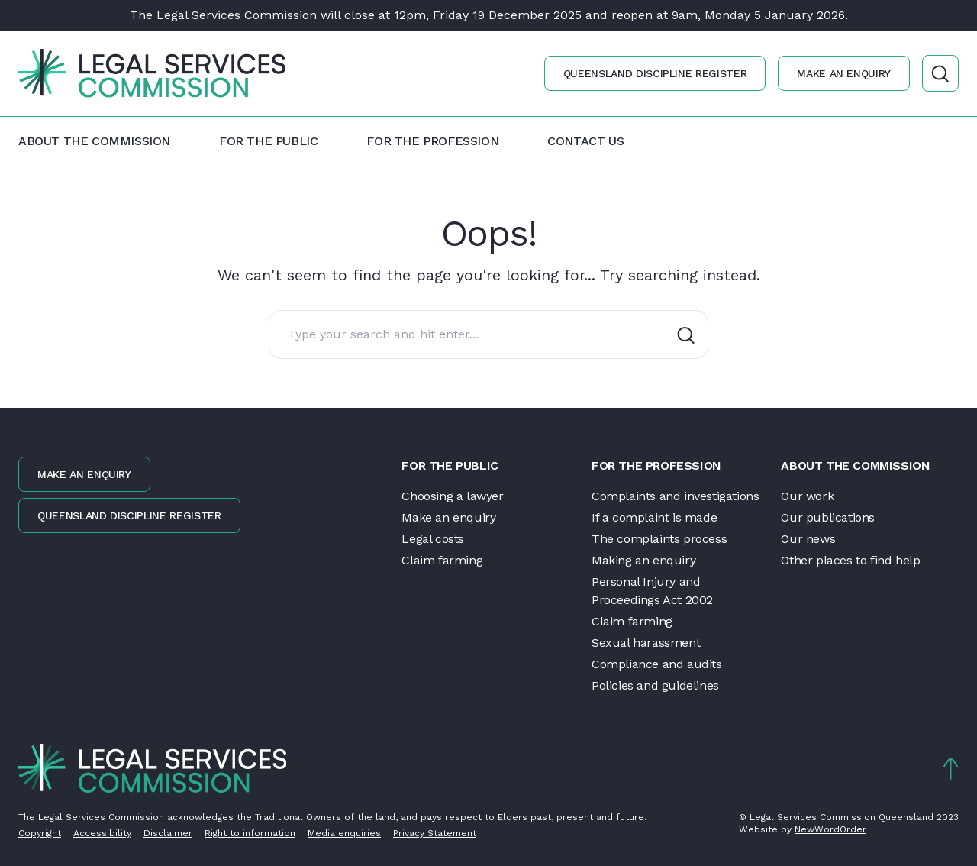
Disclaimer (167, 833)
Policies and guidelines (655, 685)
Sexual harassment (646, 642)
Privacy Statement (434, 833)
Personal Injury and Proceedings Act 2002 (652, 590)
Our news (808, 539)
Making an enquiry (643, 560)
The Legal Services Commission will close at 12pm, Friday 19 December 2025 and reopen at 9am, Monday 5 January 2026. (489, 15)
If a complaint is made (654, 517)
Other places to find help (850, 560)
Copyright (39, 833)
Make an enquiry (844, 73)
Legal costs (432, 539)
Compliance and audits (657, 664)
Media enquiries (344, 833)
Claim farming (441, 560)
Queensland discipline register (655, 73)
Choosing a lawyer (452, 496)
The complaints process (659, 539)
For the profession (432, 141)
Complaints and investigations (675, 496)
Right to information (250, 833)
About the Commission (94, 141)
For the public (268, 141)
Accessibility (102, 833)
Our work (807, 496)
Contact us (585, 141)
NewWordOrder (830, 829)
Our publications (828, 517)
